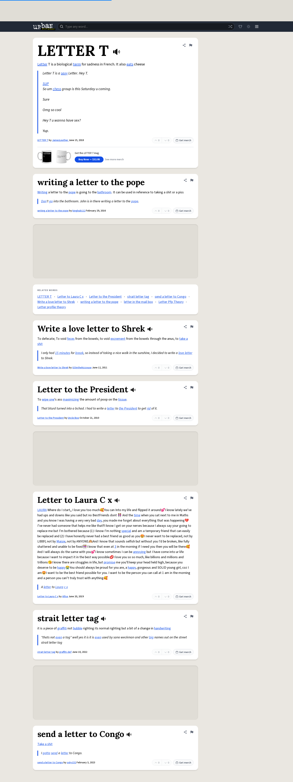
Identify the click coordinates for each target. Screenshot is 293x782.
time (137, 515)
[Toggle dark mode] (248, 26)
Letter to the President (105, 296)
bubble (77, 628)
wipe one (48, 399)
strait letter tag (138, 296)
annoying (139, 552)
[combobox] (146, 26)
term (77, 64)
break (79, 353)
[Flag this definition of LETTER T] (191, 45)
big (151, 637)
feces (71, 338)
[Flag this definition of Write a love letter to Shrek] (192, 327)
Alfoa (65, 596)
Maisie (60, 541)
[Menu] (256, 26)
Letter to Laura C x (70, 296)
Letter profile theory (51, 307)
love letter (185, 353)
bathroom (104, 192)
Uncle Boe (73, 418)
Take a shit (45, 744)
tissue (122, 399)
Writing (42, 192)
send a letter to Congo (170, 296)
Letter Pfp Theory (170, 302)
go (51, 201)
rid (149, 408)
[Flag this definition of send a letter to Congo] (192, 732)
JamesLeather (60, 140)
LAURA (42, 510)
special (126, 531)
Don (44, 201)
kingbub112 (79, 211)
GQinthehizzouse (82, 367)
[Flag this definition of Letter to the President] (192, 387)
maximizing (71, 399)
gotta (46, 753)
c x (66, 587)
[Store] (240, 26)
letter (111, 408)
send (54, 753)
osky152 (71, 762)
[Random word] (230, 26)
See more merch (114, 159)
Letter (42, 64)
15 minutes (62, 353)
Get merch (183, 140)
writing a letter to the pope (53, 211)
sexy (64, 73)
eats (130, 64)
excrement (117, 338)
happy (61, 567)
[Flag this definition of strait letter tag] (192, 616)
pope (72, 192)
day (99, 520)
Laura (59, 587)
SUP (46, 83)
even (58, 637)
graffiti (62, 628)
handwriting (162, 628)
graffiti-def (65, 652)
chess (57, 89)
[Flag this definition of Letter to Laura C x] (192, 498)
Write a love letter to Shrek (56, 302)
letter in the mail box (138, 302)
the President (128, 408)
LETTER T (42, 140)
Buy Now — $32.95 (89, 159)
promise (109, 562)
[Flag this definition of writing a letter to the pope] (192, 180)
